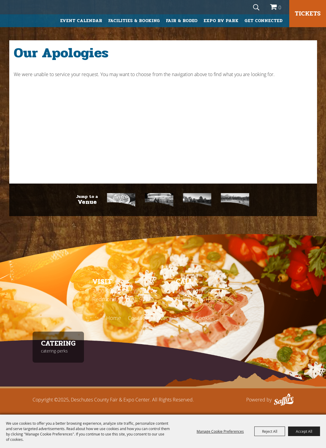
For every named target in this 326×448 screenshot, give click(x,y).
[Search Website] (256, 7)
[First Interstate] (197, 200)
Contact (137, 317)
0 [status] (279, 7)
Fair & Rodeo (182, 20)
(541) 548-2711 (209, 291)
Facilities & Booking (134, 20)
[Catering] (121, 200)
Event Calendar (81, 20)
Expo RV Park (220, 20)
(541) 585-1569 (215, 299)
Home (113, 317)
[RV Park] (235, 200)
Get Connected (263, 20)
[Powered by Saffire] (283, 399)
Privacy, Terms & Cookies (184, 317)
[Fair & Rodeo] (159, 200)
